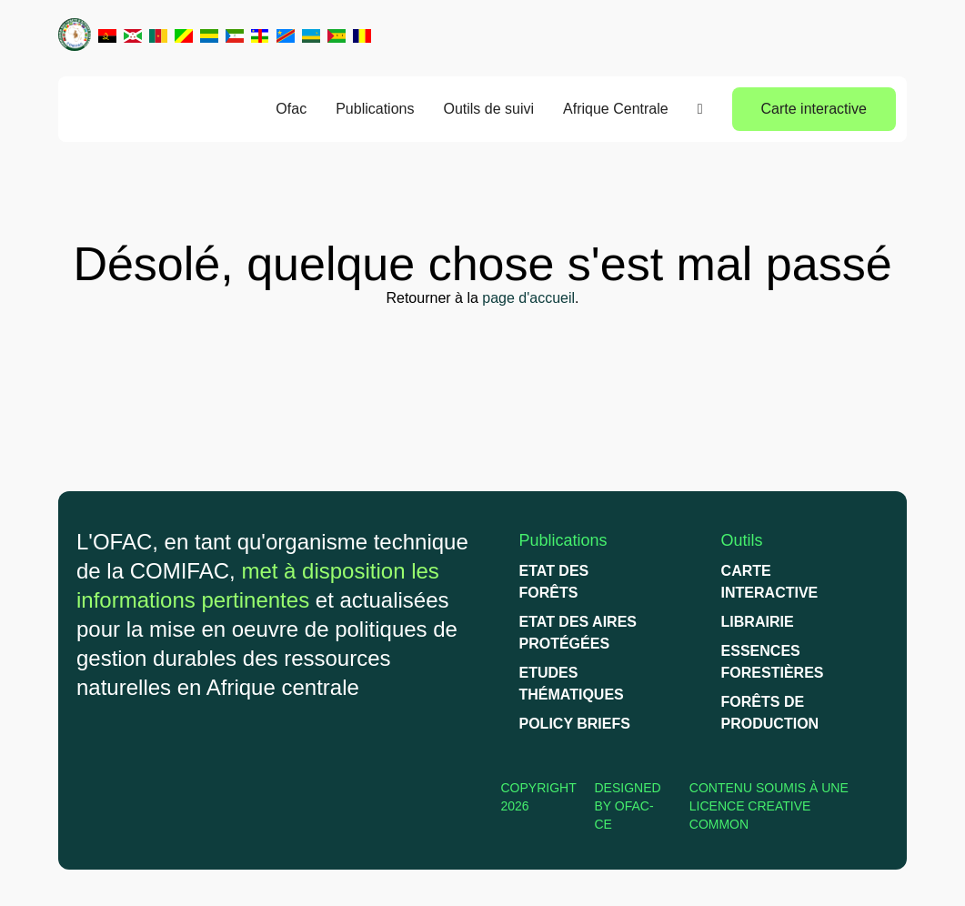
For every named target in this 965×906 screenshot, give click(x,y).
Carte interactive (814, 108)
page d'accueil (528, 298)
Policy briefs (574, 723)
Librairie (757, 621)
